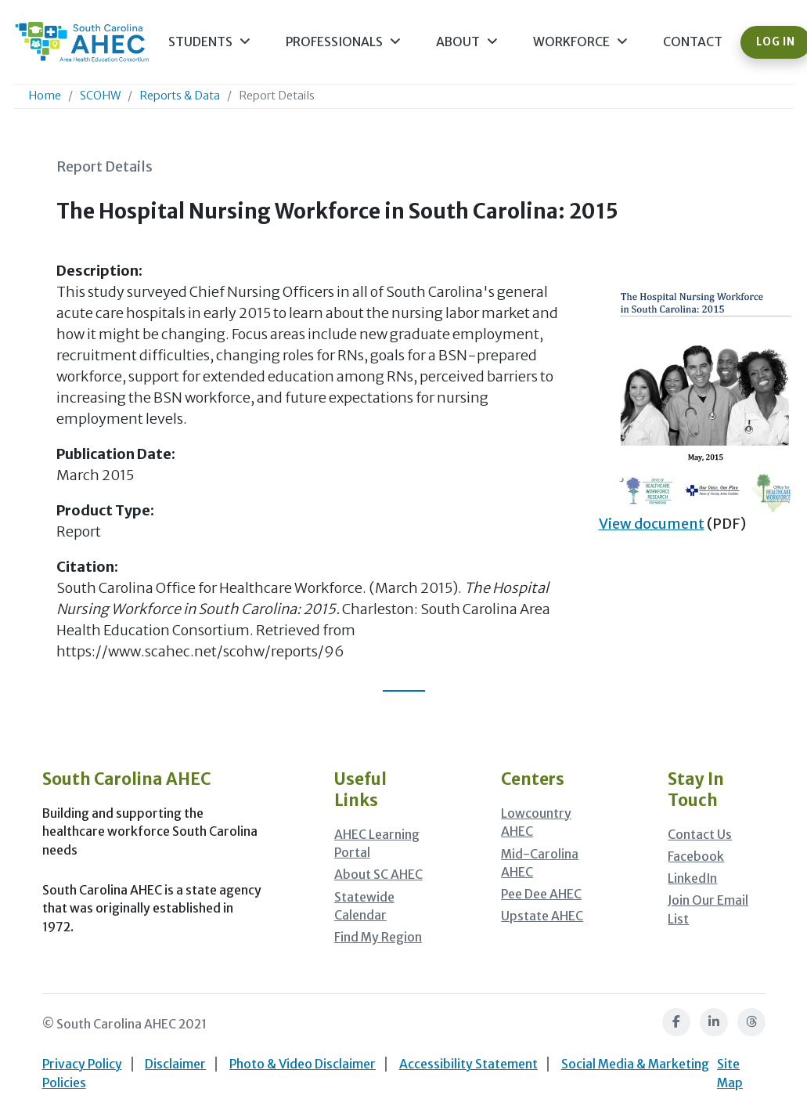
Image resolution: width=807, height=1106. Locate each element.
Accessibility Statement (468, 1064)
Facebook (696, 856)
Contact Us (700, 834)
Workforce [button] (580, 41)
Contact (692, 41)
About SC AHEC (378, 874)
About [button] (467, 41)
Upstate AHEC (542, 916)
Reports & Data (179, 96)
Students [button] (209, 41)
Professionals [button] (343, 41)
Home (44, 96)
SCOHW (100, 96)
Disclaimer (175, 1064)
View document (651, 524)
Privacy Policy (82, 1064)
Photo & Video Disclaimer (302, 1064)
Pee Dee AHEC (541, 894)
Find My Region (378, 937)
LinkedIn (692, 878)
